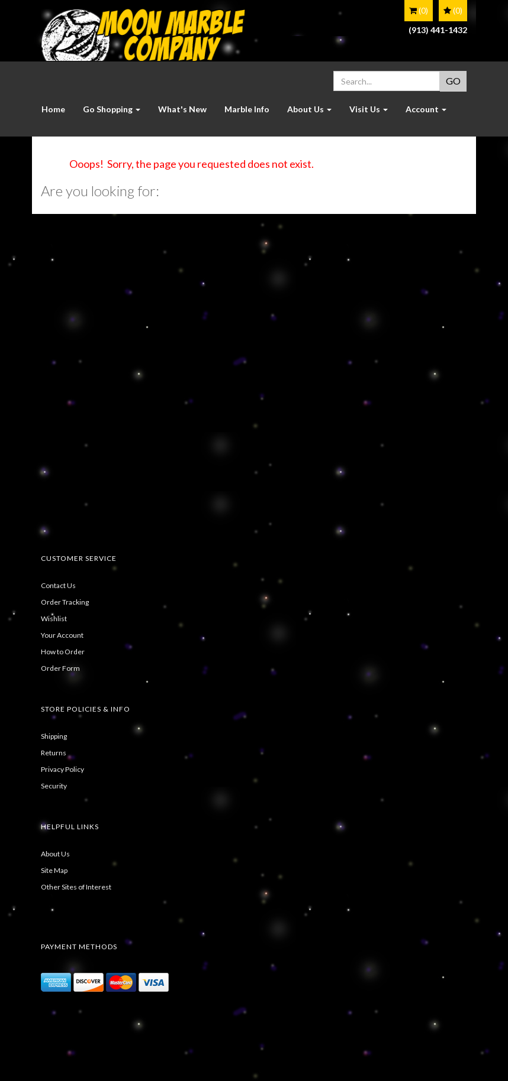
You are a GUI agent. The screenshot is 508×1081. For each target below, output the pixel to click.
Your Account (62, 635)
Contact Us (58, 585)
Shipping (54, 736)
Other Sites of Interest (76, 886)
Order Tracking (65, 602)
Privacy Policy (62, 769)
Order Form (60, 668)
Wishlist (54, 618)
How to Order (63, 651)
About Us (55, 853)
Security (54, 785)
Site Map (54, 870)
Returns (53, 752)
